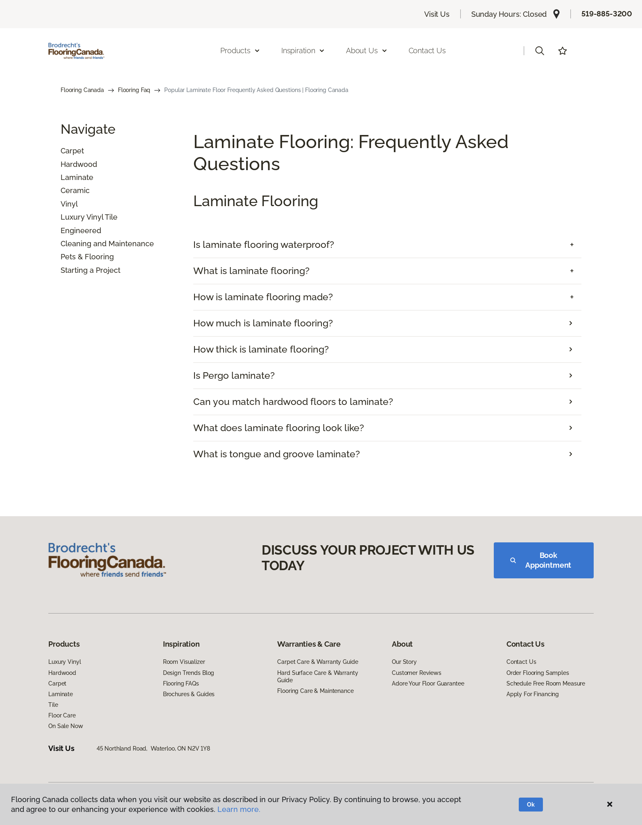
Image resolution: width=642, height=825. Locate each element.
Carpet (72, 150)
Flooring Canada (82, 90)
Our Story (404, 662)
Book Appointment (540, 560)
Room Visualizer (184, 662)
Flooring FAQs (181, 683)
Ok (531, 804)
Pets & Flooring (87, 256)
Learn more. (238, 809)
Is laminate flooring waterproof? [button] (263, 244)
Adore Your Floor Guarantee (428, 683)
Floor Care (62, 715)
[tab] (387, 244)
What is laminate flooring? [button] (251, 270)
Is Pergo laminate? (234, 375)
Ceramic (75, 190)
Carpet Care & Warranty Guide (317, 662)
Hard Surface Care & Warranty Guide (317, 676)
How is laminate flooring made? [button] (263, 297)
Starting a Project (90, 270)
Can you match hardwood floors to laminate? (293, 401)
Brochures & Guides (189, 694)
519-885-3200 (606, 13)
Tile (53, 704)
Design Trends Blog (188, 673)
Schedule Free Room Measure (545, 683)
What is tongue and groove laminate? (276, 454)
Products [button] (240, 50)
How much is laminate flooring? (263, 323)
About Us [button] (367, 50)
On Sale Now (65, 726)
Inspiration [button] (303, 50)
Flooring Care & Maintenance (315, 691)
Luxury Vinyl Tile (89, 217)
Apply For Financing (532, 694)
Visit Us (437, 14)
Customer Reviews (416, 673)
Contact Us (427, 50)
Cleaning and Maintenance (107, 243)
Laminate (77, 177)
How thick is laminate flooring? (261, 349)
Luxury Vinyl (64, 662)
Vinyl (69, 204)
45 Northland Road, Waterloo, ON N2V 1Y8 (153, 748)
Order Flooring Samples (537, 673)
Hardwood (79, 164)
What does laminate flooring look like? (278, 428)
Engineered (81, 230)
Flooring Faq (134, 90)
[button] (539, 51)
